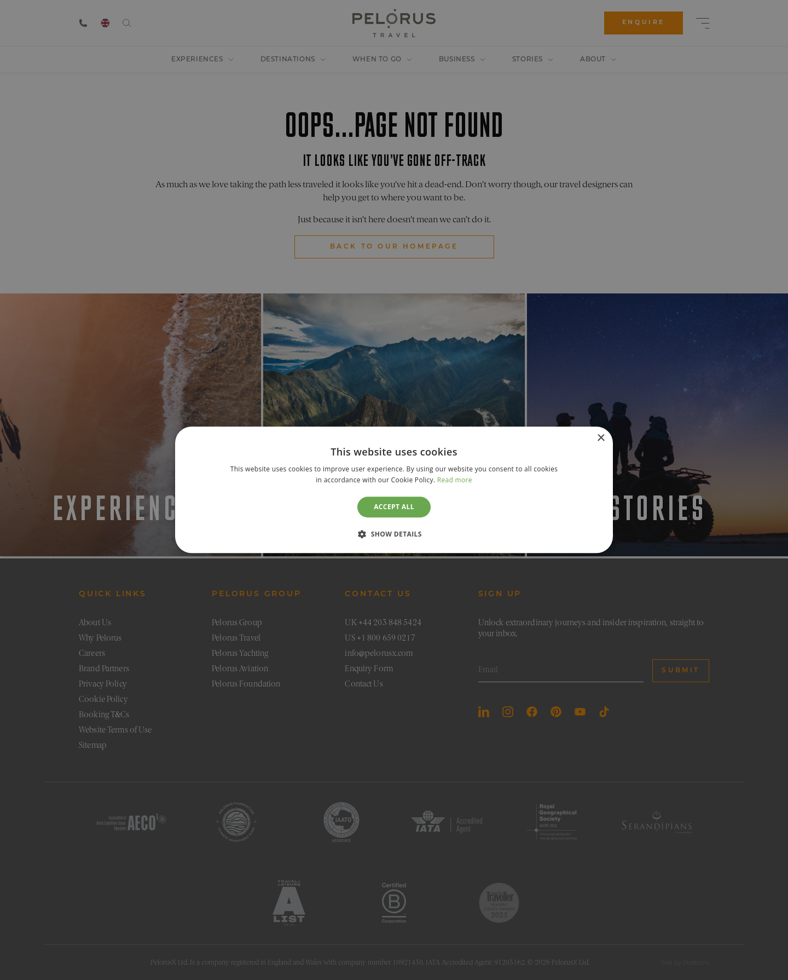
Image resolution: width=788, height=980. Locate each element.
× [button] (600, 438)
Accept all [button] (394, 506)
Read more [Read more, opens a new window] (454, 480)
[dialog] (394, 489)
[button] (394, 534)
